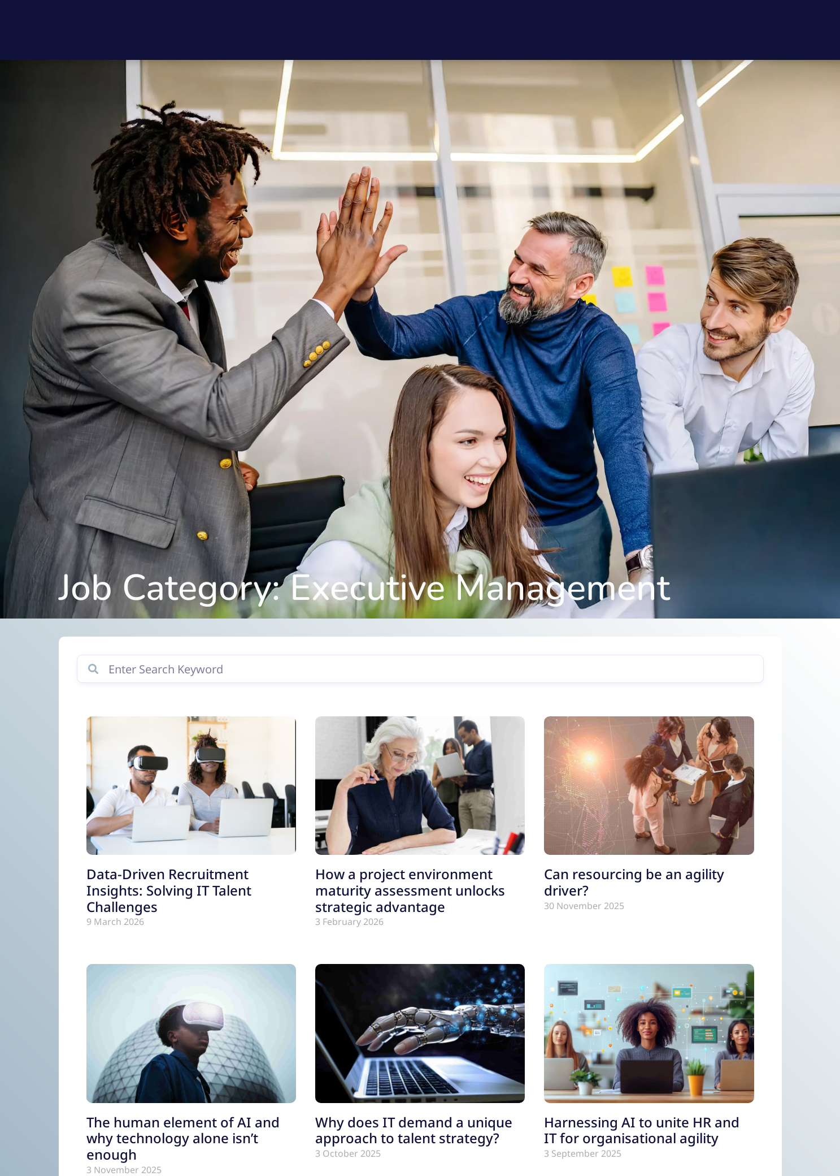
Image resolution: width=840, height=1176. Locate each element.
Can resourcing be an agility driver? (634, 894)
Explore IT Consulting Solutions (504, 30)
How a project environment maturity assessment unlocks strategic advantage (410, 902)
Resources (622, 30)
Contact (750, 30)
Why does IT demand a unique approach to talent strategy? (413, 1142)
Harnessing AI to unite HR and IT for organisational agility (641, 1142)
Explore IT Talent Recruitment (345, 30)
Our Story (689, 30)
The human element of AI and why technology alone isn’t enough (183, 1150)
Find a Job (231, 30)
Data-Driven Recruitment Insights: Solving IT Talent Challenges (168, 902)
